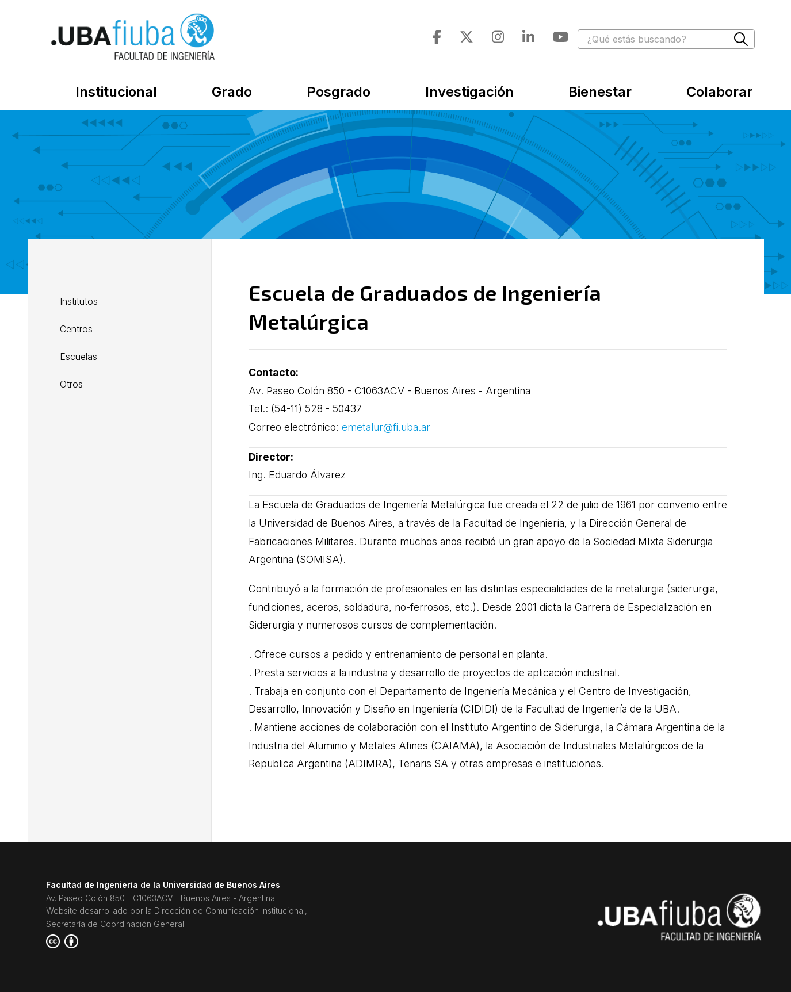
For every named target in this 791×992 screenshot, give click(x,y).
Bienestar (600, 91)
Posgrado (338, 91)
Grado (232, 91)
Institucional (116, 91)
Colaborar (719, 91)
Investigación (469, 91)
